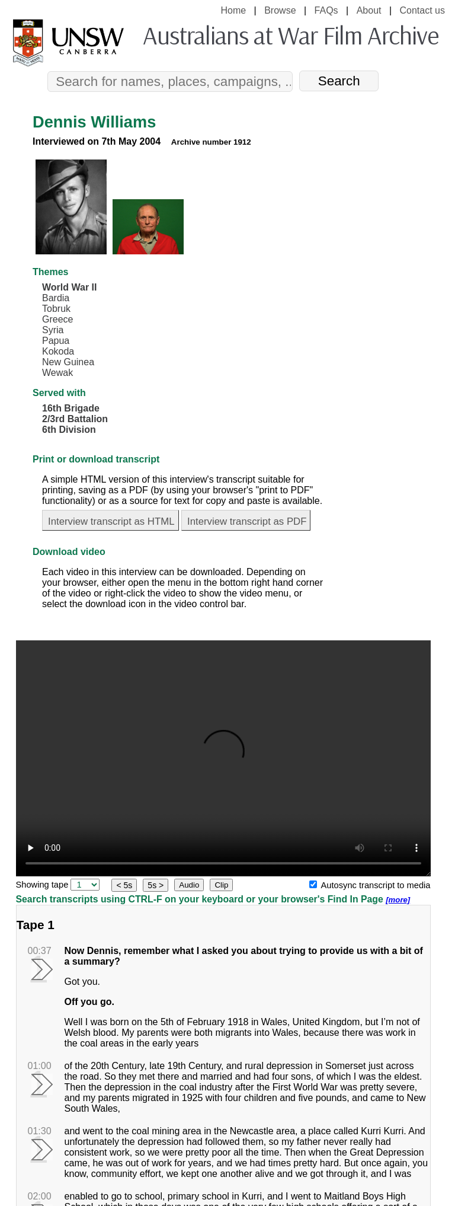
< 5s (124, 885)
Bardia (55, 298)
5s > (156, 885)
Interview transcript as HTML (111, 521)
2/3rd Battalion (75, 419)
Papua (55, 341)
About (369, 10)
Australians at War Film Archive (290, 35)
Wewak (57, 373)
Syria (52, 330)
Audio (189, 884)
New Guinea (68, 362)
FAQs (326, 10)
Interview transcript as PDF (246, 521)
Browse (280, 10)
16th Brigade (71, 408)
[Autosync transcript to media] (313, 884)
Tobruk (56, 309)
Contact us (422, 10)
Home (233, 10)
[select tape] (85, 885)
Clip (221, 884)
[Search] (170, 81)
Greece (57, 319)
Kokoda (58, 351)
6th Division (69, 430)
